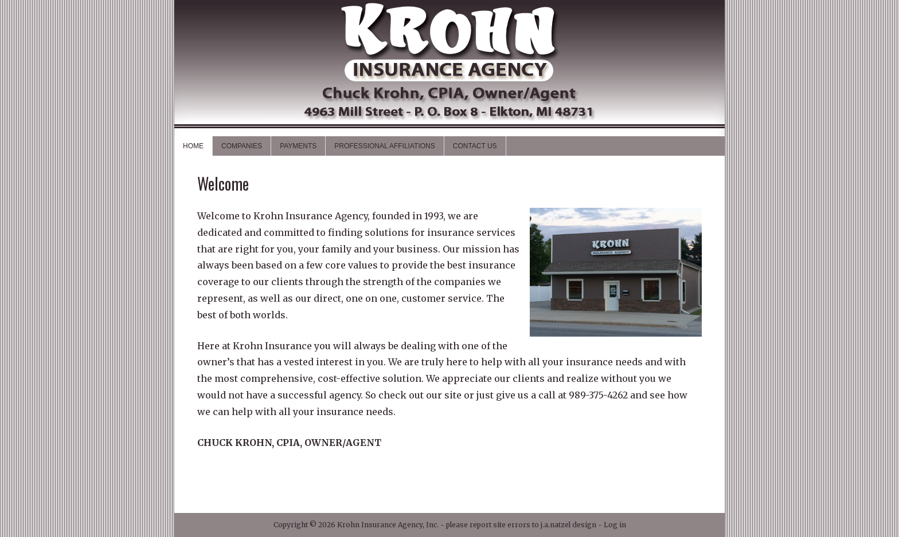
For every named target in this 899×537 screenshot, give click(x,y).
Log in (615, 524)
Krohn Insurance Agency (449, 68)
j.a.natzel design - (572, 524)
